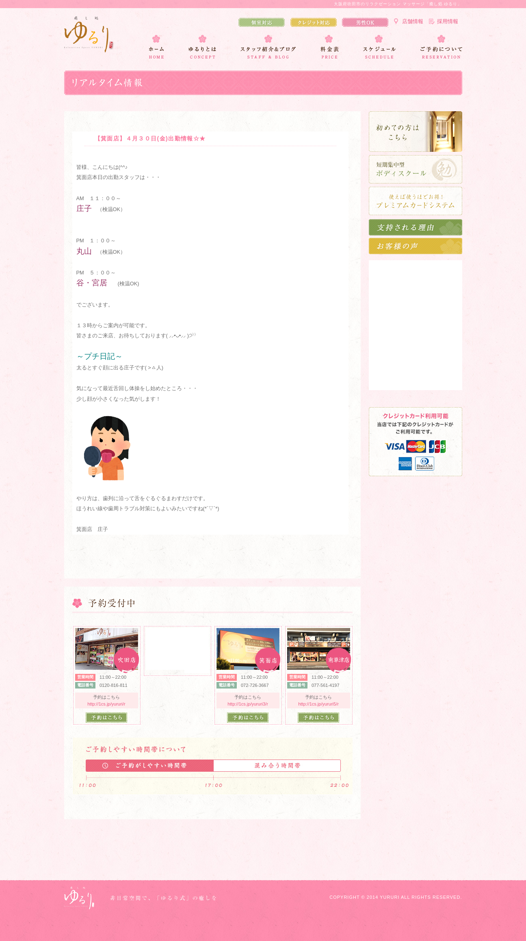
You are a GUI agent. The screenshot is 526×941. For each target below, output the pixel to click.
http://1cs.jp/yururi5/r (318, 703)
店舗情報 (412, 21)
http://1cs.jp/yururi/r (106, 703)
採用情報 (447, 21)
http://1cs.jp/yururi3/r (247, 703)
